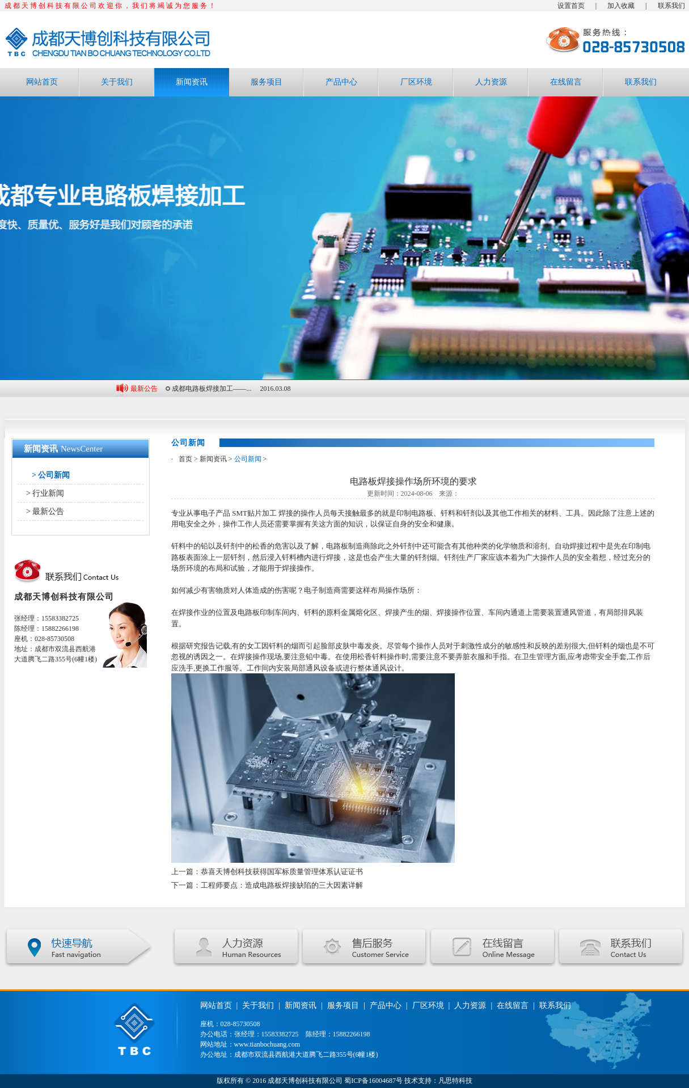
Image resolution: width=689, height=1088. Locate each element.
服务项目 (266, 82)
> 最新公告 (45, 511)
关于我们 (117, 82)
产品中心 (341, 82)
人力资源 (491, 82)
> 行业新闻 (45, 493)
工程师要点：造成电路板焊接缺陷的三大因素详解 (282, 885)
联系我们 (671, 6)
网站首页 (42, 82)
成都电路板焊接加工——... (212, 389)
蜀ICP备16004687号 (373, 1081)
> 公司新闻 (51, 475)
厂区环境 (416, 82)
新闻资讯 (192, 82)
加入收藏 (621, 6)
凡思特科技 (455, 1081)
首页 (185, 459)
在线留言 (566, 82)
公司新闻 (247, 459)
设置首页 (571, 6)
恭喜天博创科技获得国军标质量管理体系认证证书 (282, 871)
